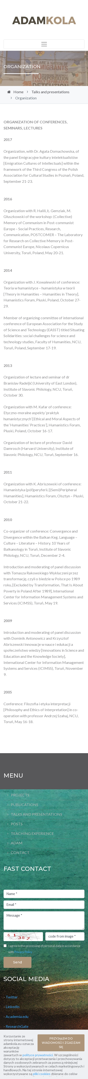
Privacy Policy (23, 952)
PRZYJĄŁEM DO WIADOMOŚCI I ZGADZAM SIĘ (61, 1043)
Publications (24, 804)
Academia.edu (17, 1016)
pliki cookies (41, 1074)
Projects (20, 795)
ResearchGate (17, 1026)
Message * (44, 920)
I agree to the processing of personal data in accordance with (44, 949)
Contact (20, 852)
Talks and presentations (50, 92)
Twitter (12, 997)
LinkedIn (12, 1006)
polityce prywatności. (38, 1055)
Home (18, 92)
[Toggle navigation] (44, 44)
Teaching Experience (32, 833)
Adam (17, 843)
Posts (17, 824)
